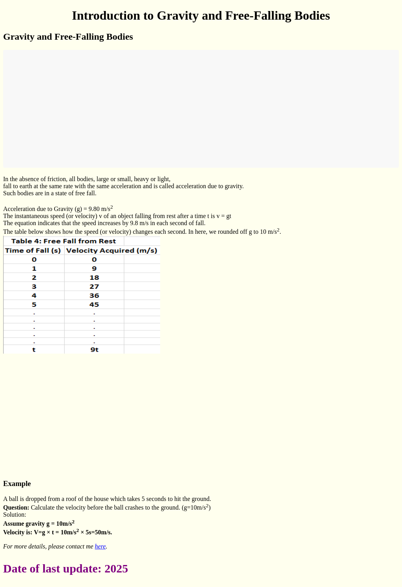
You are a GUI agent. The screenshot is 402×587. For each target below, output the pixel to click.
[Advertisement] (201, 109)
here (100, 546)
